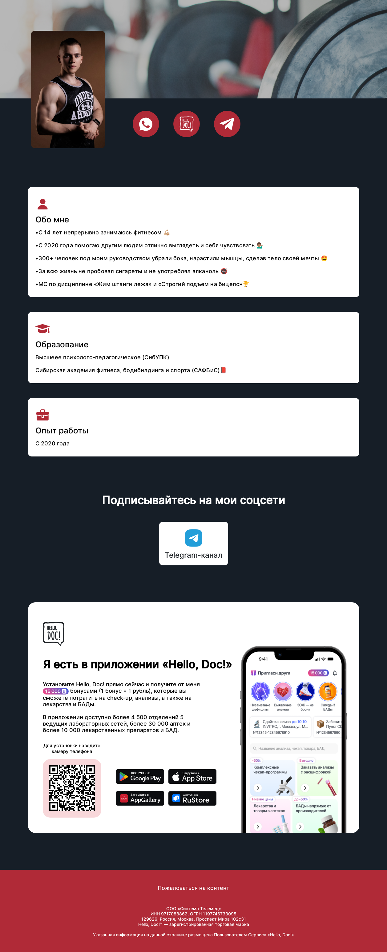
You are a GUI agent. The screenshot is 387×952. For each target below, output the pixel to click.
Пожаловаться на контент (193, 888)
